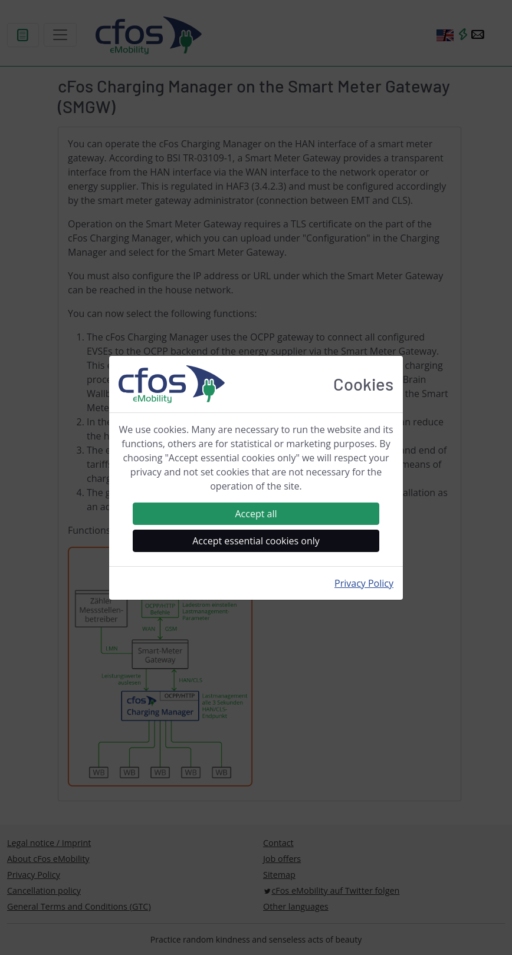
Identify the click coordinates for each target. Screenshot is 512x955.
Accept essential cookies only (256, 540)
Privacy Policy (363, 583)
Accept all (256, 513)
